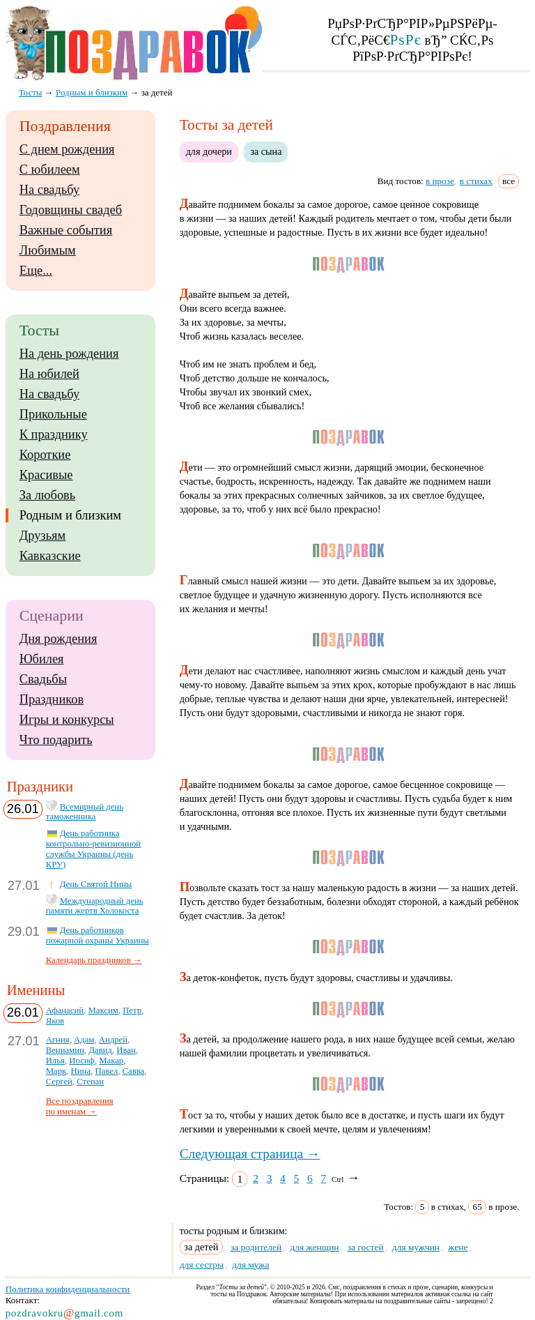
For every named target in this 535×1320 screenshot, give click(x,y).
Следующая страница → (250, 1153)
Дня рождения (59, 639)
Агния (58, 1040)
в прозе (440, 181)
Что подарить (56, 740)
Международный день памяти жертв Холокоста (95, 906)
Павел (106, 1071)
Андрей (113, 1040)
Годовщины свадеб (71, 210)
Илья (55, 1060)
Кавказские (50, 556)
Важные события (66, 230)
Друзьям (42, 536)
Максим (103, 1010)
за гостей (366, 1247)
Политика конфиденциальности (68, 1289)
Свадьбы (43, 679)
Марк (56, 1071)
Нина (81, 1071)
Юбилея (42, 659)
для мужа (250, 1264)
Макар (111, 1060)
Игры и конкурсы (67, 720)
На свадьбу (49, 190)
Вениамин (65, 1050)
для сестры (202, 1264)
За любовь (48, 495)
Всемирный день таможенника (84, 812)
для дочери (209, 151)
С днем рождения (67, 149)
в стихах (476, 181)
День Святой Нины (96, 884)
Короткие (45, 455)
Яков (55, 1021)
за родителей (256, 1247)
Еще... (36, 271)
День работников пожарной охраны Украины (97, 935)
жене (457, 1247)
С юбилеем (50, 169)
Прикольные (53, 414)
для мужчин (416, 1247)
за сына (265, 151)
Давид (100, 1050)
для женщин (314, 1247)
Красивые (46, 475)
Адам (84, 1040)
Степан (90, 1081)
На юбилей (49, 374)
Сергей (59, 1081)
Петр (132, 1010)
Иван (126, 1050)
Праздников (52, 699)
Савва (134, 1071)
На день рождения (69, 354)
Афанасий (65, 1010)
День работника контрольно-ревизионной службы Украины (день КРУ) (93, 849)
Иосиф (82, 1060)
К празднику (54, 434)
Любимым (48, 250)
